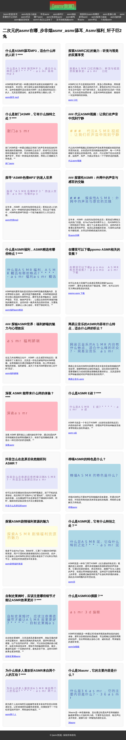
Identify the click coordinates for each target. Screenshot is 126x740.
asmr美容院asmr (54, 17)
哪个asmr (38, 17)
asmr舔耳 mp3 (12, 97)
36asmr (71, 723)
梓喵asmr (72, 507)
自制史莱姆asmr (12, 656)
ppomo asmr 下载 (76, 293)
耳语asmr (44, 14)
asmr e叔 (72, 433)
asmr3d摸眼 (73, 647)
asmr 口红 (73, 100)
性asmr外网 (73, 235)
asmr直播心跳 (109, 14)
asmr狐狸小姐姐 (99, 17)
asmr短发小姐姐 (29, 14)
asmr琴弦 (92, 20)
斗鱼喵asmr (106, 20)
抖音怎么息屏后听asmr (16, 506)
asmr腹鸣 (70, 17)
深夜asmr (9, 445)
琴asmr (80, 20)
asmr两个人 (10, 714)
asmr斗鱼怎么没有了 (43, 20)
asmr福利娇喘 (11, 373)
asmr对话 (25, 17)
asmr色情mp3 (11, 220)
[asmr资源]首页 (10, 14)
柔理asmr (83, 17)
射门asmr (9, 163)
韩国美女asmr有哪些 (89, 14)
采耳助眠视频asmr (65, 20)
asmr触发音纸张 (21, 20)
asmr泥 (71, 582)
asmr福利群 (115, 17)
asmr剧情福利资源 (14, 564)
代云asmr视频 (74, 161)
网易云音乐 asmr (76, 379)
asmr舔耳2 (58, 14)
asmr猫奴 (71, 14)
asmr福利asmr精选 (14, 310)
